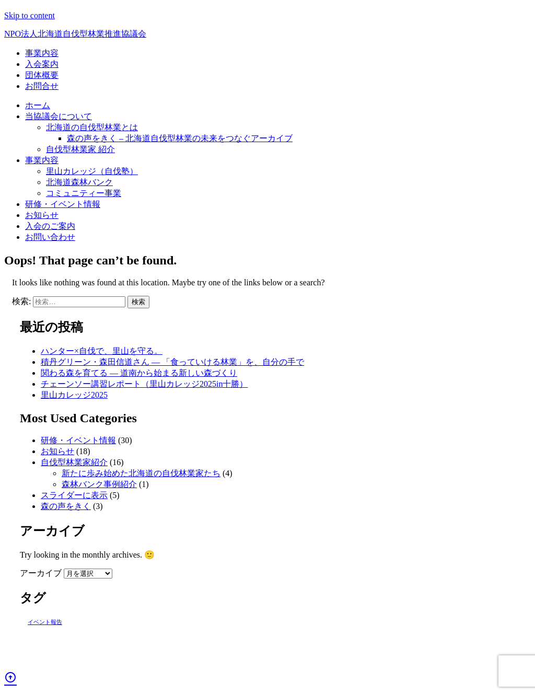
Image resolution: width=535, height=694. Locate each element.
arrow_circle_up (10, 677)
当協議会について (58, 116)
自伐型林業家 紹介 (80, 149)
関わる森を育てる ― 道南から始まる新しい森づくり (139, 372)
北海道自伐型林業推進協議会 (75, 33)
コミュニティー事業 (83, 193)
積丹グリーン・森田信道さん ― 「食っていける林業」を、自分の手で (172, 361)
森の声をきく (66, 506)
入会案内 (42, 64)
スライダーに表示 (74, 495)
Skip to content (29, 15)
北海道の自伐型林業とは (92, 127)
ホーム (37, 105)
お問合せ (42, 86)
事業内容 (42, 53)
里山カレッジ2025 (74, 394)
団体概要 (42, 75)
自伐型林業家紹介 (74, 462)
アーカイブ (41, 573)
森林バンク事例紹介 (99, 484)
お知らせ (42, 215)
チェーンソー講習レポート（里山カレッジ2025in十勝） (144, 383)
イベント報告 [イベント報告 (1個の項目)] (45, 622)
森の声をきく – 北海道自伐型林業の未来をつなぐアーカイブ (180, 138)
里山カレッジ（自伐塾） (92, 171)
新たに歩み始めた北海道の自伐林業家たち (141, 473)
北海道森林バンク (79, 182)
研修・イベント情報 (62, 204)
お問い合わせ (50, 237)
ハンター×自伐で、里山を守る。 (101, 350)
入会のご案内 (50, 226)
